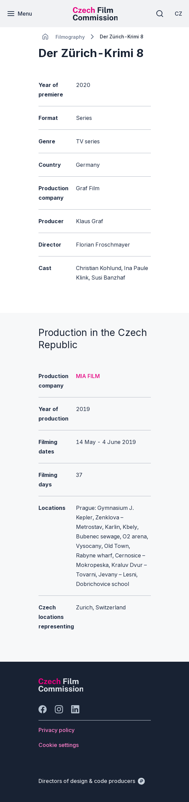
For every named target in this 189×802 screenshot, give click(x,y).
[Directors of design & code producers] (91, 781)
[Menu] (19, 13)
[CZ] (178, 13)
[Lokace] (70, 36)
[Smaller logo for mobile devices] (95, 18)
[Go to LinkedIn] (75, 709)
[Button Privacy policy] (56, 730)
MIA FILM (88, 376)
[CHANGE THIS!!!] (45, 36)
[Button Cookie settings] (58, 745)
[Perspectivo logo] (60, 689)
